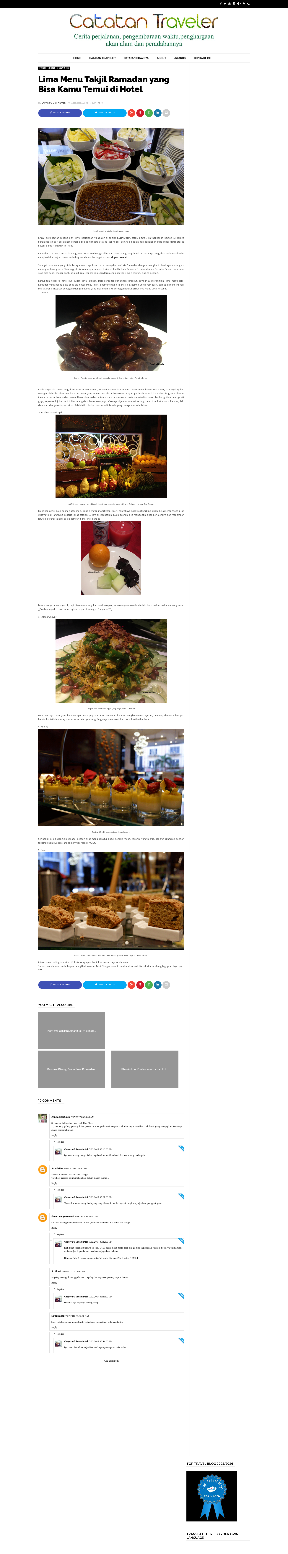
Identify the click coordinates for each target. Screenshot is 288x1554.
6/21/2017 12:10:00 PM (73, 1271)
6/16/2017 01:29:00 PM (75, 1168)
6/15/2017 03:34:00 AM (82, 1117)
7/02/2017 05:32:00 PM (100, 1242)
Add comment (111, 1361)
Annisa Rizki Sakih (60, 1117)
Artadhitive (57, 1168)
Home (77, 58)
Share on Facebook (60, 112)
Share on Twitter (105, 112)
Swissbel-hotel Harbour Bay (54, 68)
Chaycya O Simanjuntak (54, 103)
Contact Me (202, 58)
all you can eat (119, 257)
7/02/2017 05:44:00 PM (100, 1341)
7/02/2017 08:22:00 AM (77, 1316)
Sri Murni (56, 1271)
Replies (60, 1142)
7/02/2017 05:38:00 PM (100, 1296)
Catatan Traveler (102, 58)
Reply (54, 1135)
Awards (180, 58)
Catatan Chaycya (136, 58)
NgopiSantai (57, 1316)
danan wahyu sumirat (62, 1216)
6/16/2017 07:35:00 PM (86, 1216)
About (161, 58)
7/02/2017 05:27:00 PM (100, 1197)
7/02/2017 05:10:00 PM (100, 1149)
